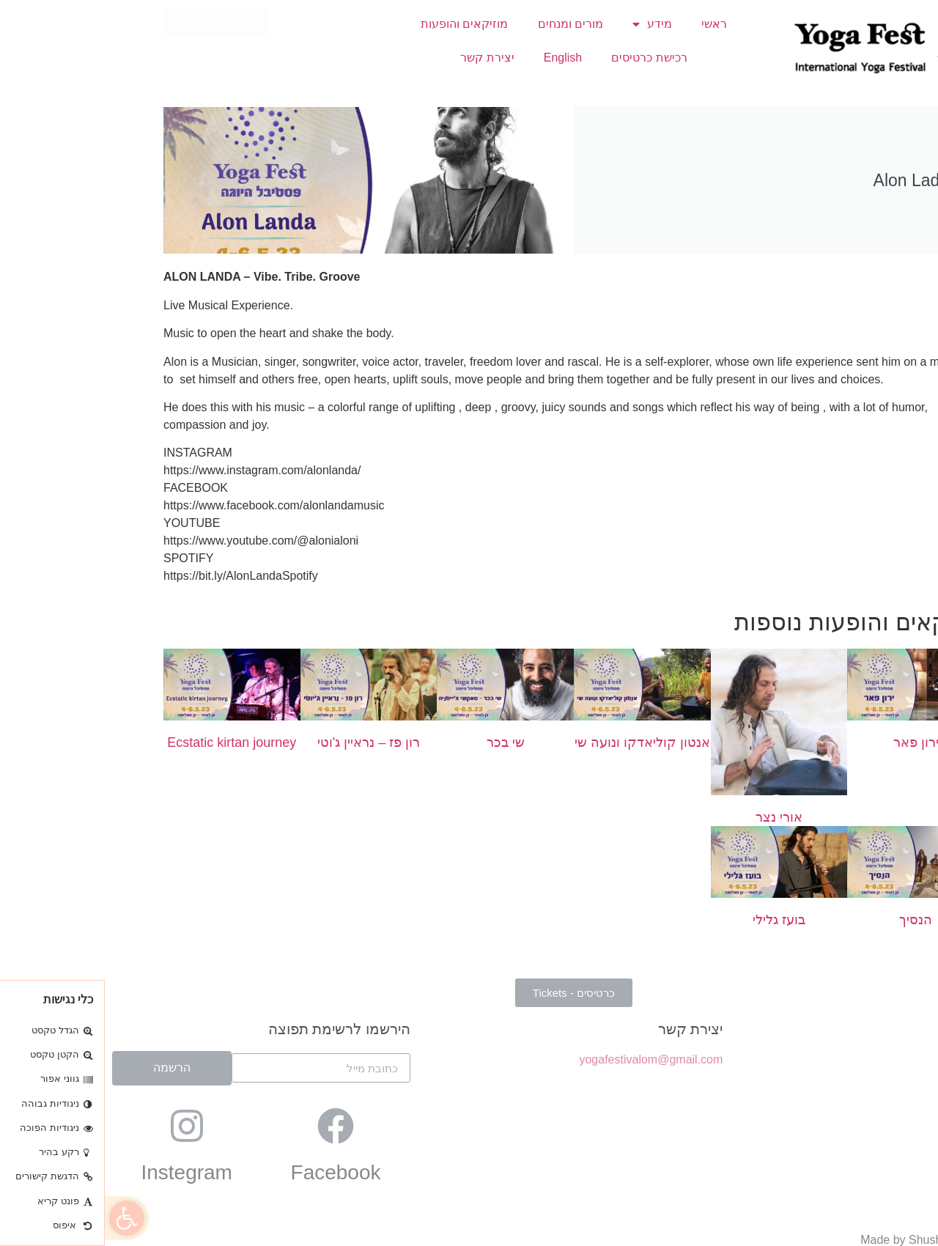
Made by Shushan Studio (821, 1240)
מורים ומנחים (465, 24)
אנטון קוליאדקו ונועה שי (537, 742)
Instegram (82, 1172)
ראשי (609, 24)
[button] (22, 1218)
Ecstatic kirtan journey (126, 742)
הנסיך (810, 920)
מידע (547, 24)
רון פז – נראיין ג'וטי (264, 742)
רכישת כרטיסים (544, 57)
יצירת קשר (382, 57)
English (458, 57)
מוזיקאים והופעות (359, 24)
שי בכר (401, 742)
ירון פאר (811, 742)
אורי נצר (674, 817)
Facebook (231, 1172)
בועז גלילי (674, 920)
